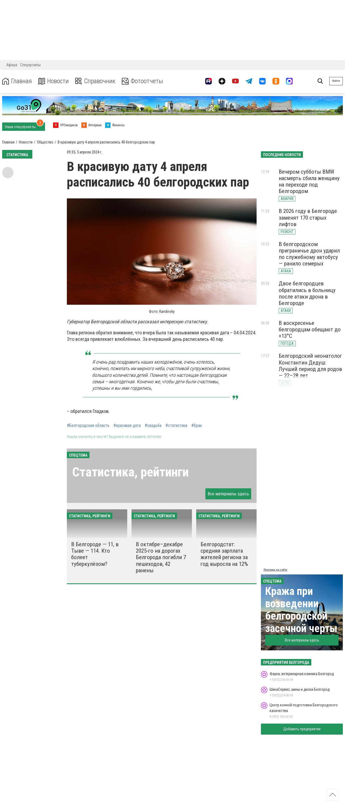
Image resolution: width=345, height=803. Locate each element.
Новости (53, 81)
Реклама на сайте (275, 569)
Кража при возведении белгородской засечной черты (301, 610)
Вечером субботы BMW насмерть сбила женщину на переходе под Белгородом (309, 181)
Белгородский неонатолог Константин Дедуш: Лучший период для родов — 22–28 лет (310, 365)
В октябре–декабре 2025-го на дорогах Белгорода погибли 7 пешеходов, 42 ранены (161, 557)
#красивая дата (127, 425)
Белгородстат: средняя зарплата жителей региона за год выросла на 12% (224, 554)
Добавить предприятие (302, 729)
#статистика (176, 425)
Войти (336, 81)
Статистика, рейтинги (130, 472)
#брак (196, 425)
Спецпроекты (30, 65)
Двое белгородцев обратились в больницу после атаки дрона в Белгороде (307, 293)
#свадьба (153, 425)
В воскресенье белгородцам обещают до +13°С (310, 329)
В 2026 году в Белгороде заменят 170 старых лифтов (308, 217)
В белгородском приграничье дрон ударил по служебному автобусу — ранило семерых (309, 254)
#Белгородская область (88, 425)
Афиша (11, 65)
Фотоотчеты (142, 81)
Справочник (95, 81)
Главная (17, 81)
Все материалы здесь (228, 493)
